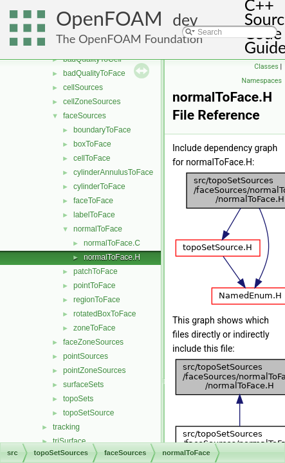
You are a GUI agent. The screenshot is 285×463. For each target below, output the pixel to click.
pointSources (85, 356)
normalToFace (97, 228)
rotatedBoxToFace (104, 313)
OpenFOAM (109, 18)
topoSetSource (88, 412)
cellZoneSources (91, 101)
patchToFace (95, 271)
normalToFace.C (112, 243)
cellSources (83, 87)
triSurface (69, 441)
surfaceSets (83, 384)
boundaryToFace (102, 129)
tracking (66, 426)
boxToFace (92, 144)
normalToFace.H (112, 257)
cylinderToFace (99, 186)
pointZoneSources (94, 370)
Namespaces (262, 81)
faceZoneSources (93, 342)
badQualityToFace (94, 73)
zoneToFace (94, 327)
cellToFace (91, 158)
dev (185, 19)
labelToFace (94, 214)
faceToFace (93, 200)
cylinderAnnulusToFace (113, 172)
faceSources (84, 115)
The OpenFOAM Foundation (129, 39)
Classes (266, 66)
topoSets (78, 398)
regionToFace (96, 299)
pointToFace (94, 285)
